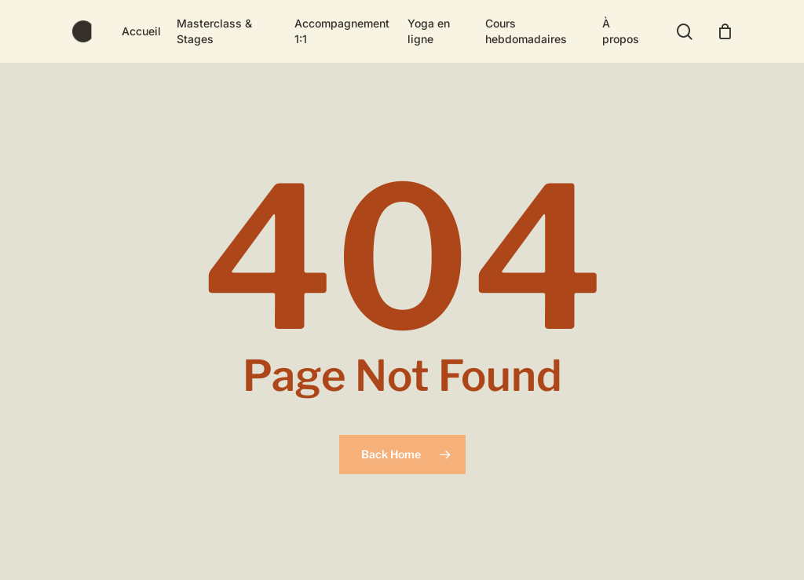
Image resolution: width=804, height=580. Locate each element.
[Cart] (724, 31)
